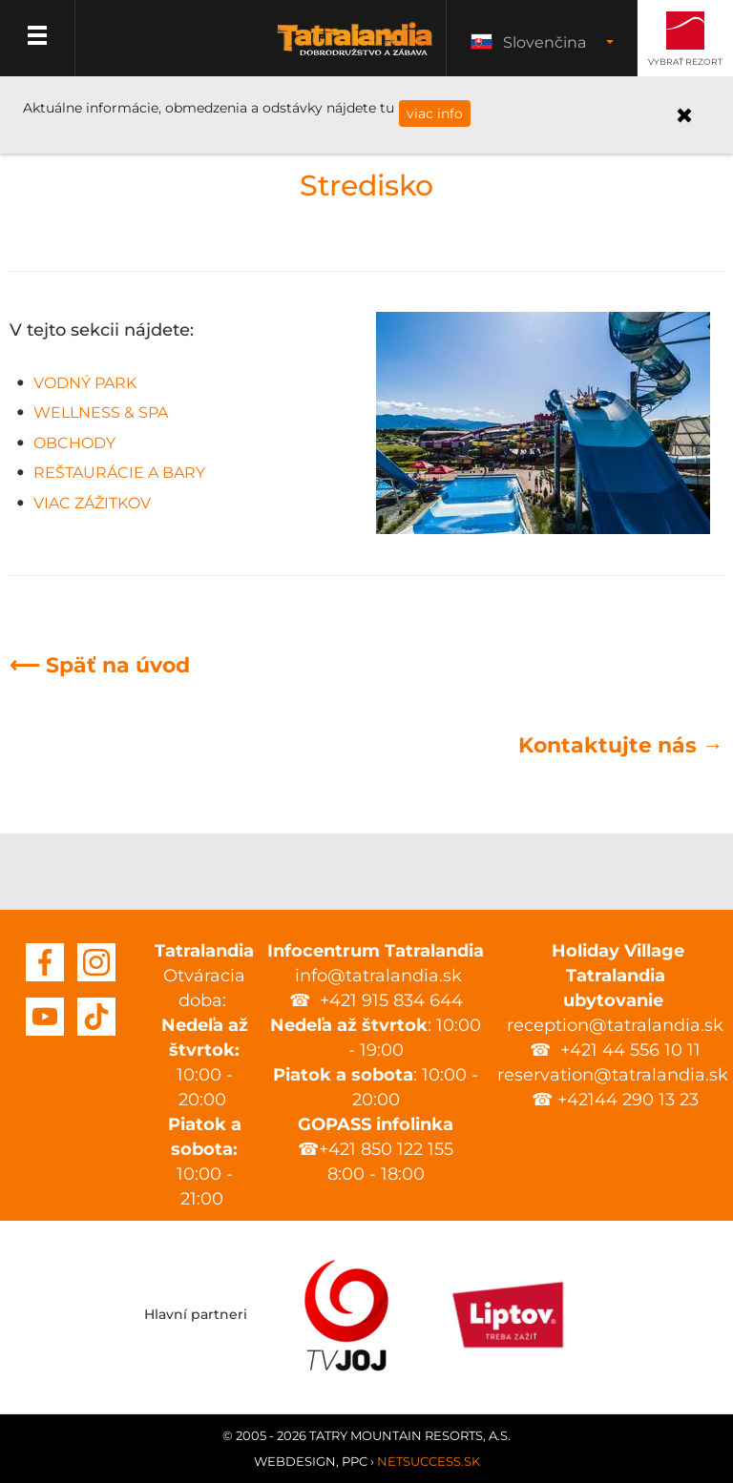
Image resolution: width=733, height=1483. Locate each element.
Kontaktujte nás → (620, 745)
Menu (37, 38)
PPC (354, 1461)
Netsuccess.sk (428, 1461)
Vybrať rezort (685, 61)
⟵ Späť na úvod (100, 665)
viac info (435, 113)
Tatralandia (355, 49)
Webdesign (295, 1461)
